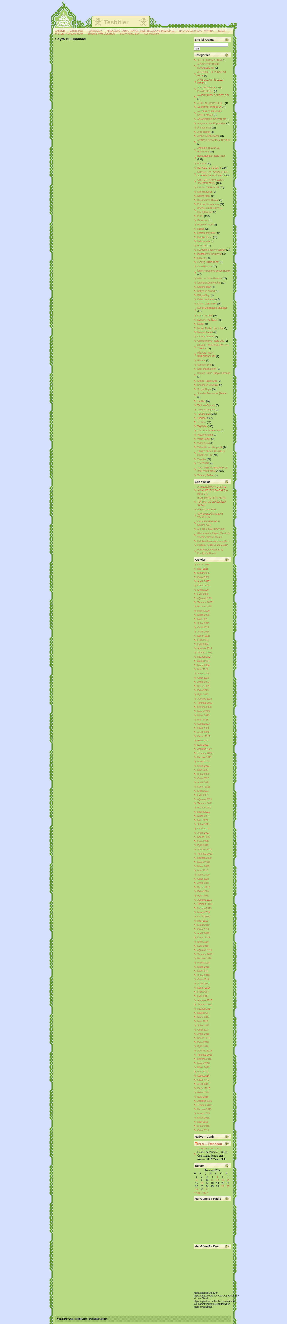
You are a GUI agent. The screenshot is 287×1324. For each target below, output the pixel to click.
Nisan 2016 (203, 1067)
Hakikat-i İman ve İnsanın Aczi (213, 541)
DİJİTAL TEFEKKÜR (208, 187)
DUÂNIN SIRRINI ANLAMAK (212, 545)
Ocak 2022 (203, 778)
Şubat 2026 (203, 573)
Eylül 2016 (202, 1046)
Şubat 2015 (203, 1126)
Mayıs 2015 (203, 1113)
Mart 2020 (202, 870)
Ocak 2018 (203, 979)
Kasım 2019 (203, 887)
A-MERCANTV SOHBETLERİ (213, 95)
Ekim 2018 (203, 941)
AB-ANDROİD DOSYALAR (211, 119)
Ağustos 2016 (204, 1050)
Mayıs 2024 (203, 661)
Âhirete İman (204, 127)
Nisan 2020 (203, 866)
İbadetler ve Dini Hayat (209, 254)
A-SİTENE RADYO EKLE (210, 103)
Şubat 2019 (203, 925)
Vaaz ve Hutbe (205, 434)
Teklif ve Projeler (206, 409)
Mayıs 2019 (203, 912)
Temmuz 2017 (204, 1004)
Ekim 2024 (203, 640)
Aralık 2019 (203, 883)
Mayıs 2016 (203, 1063)
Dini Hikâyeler (204, 191)
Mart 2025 (202, 619)
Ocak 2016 (203, 1080)
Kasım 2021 (203, 786)
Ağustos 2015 (204, 1101)
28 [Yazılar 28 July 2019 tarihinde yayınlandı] (228, 1186)
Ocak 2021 (203, 828)
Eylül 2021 (202, 795)
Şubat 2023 (203, 723)
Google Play (76, 31)
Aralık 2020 (203, 832)
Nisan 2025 (203, 615)
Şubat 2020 (203, 874)
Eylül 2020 (202, 845)
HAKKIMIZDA (94, 31)
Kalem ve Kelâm (206, 299)
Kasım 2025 (203, 585)
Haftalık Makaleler (206, 233)
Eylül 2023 (202, 694)
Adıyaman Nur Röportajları (211, 123)
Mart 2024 (202, 669)
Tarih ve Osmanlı (206, 405)
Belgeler (201, 163)
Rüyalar (201, 360)
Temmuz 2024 (204, 652)
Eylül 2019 (202, 895)
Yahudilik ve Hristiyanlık (209, 447)
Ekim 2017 (203, 992)
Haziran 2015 (204, 1109)
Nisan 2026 (203, 564)
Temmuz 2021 (204, 803)
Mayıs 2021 (203, 811)
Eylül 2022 (202, 744)
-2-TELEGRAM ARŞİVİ (209, 60)
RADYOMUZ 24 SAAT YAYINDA (196, 31)
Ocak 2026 (203, 577)
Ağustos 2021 (204, 799)
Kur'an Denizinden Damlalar (212, 307)
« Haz (197, 1192)
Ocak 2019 (203, 929)
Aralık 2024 (203, 631)
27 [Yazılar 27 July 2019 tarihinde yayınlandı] (222, 1186)
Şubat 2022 (203, 774)
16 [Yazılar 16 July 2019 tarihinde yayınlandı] (202, 1183)
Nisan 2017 (203, 1017)
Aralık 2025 (203, 581)
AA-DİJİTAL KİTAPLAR (209, 107)
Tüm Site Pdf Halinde (208, 430)
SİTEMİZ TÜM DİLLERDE (101, 33)
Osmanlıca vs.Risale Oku (210, 340)
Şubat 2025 (203, 623)
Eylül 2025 (202, 594)
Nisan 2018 (203, 966)
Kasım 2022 (203, 736)
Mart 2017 (202, 1021)
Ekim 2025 (203, 589)
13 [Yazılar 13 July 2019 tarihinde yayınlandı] (222, 1180)
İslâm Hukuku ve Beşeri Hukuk (213, 270)
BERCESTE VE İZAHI (209, 167)
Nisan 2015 (203, 1117)
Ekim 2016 (203, 1042)
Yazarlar (201, 459)
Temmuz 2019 (204, 904)
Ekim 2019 (203, 891)
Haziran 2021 (204, 807)
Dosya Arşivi (203, 196)
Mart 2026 (202, 568)
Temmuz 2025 (204, 602)
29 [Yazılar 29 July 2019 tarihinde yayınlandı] (196, 1189)
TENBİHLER (204, 413)
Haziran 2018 (204, 958)
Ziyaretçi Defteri (205, 475)
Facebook (202, 220)
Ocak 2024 (203, 677)
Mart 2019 (202, 920)
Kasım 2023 (203, 686)
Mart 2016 (202, 1071)
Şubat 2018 (203, 975)
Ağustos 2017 (204, 1000)
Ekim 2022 (203, 740)
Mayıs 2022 (203, 761)
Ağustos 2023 (204, 698)
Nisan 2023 (203, 715)
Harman (201, 245)
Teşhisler (202, 426)
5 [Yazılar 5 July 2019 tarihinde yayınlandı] (217, 1176)
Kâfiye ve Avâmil (206, 291)
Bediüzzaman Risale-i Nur (211, 155)
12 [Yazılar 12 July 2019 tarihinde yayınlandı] (217, 1180)
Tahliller (201, 401)
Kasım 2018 (203, 937)
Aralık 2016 (203, 1034)
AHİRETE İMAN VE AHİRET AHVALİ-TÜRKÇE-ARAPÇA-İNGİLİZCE (212, 490)
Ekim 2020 (203, 841)
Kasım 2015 (203, 1088)
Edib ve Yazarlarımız (208, 204)
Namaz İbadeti (205, 332)
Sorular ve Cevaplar (207, 385)
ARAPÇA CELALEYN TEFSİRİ (213, 140)
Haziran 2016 (204, 1059)
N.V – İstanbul (210, 1144)
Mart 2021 (202, 820)
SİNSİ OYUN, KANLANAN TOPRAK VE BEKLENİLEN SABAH (211, 502)
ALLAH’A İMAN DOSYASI (211, 529)
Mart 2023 (202, 719)
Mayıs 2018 (203, 962)
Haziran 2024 (204, 656)
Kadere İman (204, 287)
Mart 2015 (202, 1121)
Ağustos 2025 (204, 598)
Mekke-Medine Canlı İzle (210, 328)
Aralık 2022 (203, 732)
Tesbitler (116, 22)
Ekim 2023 (203, 690)
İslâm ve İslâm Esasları (209, 278)
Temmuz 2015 (204, 1105)
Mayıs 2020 (203, 862)
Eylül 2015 (202, 1096)
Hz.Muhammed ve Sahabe (211, 249)
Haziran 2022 (204, 757)
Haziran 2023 (204, 707)
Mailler (200, 324)
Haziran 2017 (204, 1008)
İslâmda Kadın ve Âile (208, 282)
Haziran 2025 (204, 606)
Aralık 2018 (203, 933)
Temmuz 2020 (204, 853)
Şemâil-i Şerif (204, 364)
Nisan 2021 (203, 816)
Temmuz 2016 (204, 1054)
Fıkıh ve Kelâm (205, 224)
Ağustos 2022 (204, 749)
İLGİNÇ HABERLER (208, 262)
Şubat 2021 (203, 824)
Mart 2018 (202, 971)
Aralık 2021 (203, 782)
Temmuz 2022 (204, 753)
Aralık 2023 (203, 682)
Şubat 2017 (203, 1025)
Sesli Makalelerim (206, 369)
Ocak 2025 (203, 627)
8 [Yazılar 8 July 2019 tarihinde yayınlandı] (196, 1180)
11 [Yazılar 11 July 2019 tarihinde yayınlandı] (212, 1180)
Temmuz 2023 (204, 703)
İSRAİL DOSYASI (206, 509)
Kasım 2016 (203, 1038)
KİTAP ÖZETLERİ (206, 303)
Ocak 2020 (203, 878)
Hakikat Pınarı (204, 237)
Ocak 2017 (203, 1029)
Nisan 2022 (203, 765)
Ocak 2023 (203, 728)
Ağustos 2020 (204, 849)
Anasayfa (60, 31)
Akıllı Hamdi (203, 131)
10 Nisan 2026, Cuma (208, 1148)
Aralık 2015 (203, 1084)
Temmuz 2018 (204, 954)
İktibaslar (202, 258)
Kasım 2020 (203, 837)
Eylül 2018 (202, 946)
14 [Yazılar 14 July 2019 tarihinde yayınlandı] (228, 1180)
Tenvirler (201, 418)
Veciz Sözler (203, 439)
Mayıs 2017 (203, 1013)
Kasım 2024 (203, 635)
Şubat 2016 (203, 1075)
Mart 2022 (202, 770)
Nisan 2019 (203, 916)
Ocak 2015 (203, 1130)
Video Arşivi (203, 443)
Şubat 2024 (203, 673)
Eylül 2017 (202, 996)
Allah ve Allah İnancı (208, 136)
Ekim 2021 (203, 790)
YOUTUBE (203, 463)
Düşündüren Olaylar (208, 200)
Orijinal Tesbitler (205, 336)
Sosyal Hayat (204, 389)
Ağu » (205, 1192)
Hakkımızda (203, 241)
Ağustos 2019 (204, 899)
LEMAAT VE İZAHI (207, 319)
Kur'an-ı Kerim (204, 315)
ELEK (200, 216)
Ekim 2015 (203, 1092)
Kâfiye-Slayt (203, 295)
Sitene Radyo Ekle (130, 33)
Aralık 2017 (203, 983)
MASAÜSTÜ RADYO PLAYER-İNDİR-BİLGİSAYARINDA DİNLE (140, 31)
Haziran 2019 (204, 908)
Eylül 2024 (202, 644)
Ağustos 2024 (204, 648)
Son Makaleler (152, 33)
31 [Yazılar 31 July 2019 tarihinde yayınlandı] (207, 1189)
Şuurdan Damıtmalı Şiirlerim (212, 393)
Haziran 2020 (204, 858)
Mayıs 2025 (203, 610)
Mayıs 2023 (203, 711)
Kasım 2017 (203, 987)
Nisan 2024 (203, 665)
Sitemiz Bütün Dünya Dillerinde (213, 373)
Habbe (200, 228)
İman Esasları (204, 266)
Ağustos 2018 (204, 950)
